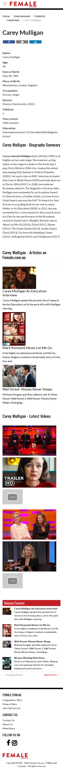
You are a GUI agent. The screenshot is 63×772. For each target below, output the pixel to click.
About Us (8, 724)
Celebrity (39, 16)
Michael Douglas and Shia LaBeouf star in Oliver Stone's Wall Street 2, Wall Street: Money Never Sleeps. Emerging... (35, 646)
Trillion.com (51, 763)
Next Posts (51, 674)
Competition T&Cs (12, 700)
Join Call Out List (11, 708)
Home (6, 16)
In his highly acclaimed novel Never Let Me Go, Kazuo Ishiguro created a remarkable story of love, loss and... (36, 630)
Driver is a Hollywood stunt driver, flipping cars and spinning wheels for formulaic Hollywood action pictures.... (36, 663)
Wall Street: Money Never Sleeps (27, 389)
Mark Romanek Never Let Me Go (27, 348)
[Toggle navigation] (6, 3)
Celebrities (13, 20)
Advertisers (9, 728)
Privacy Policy (10, 704)
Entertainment (22, 16)
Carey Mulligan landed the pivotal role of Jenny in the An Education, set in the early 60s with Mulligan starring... (36, 613)
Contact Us (9, 720)
